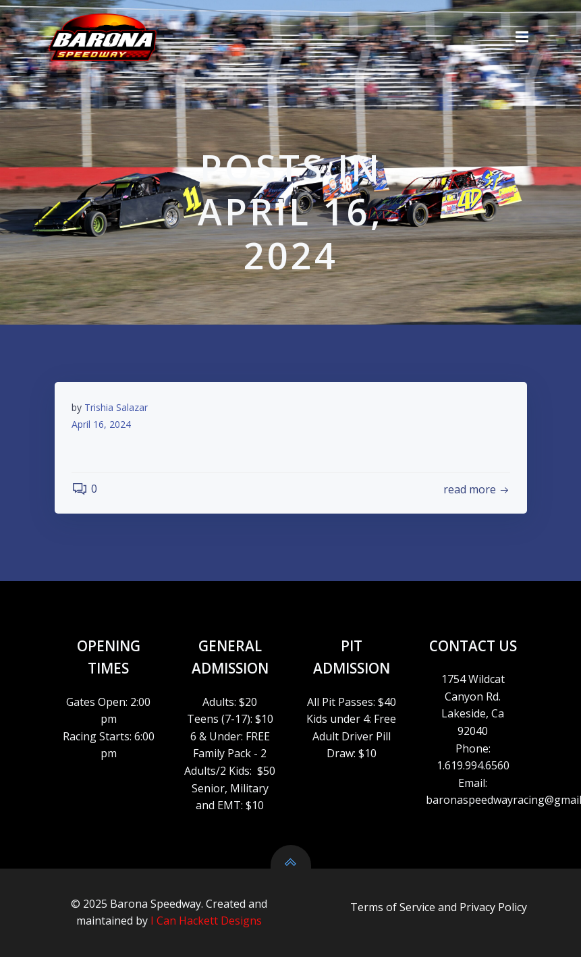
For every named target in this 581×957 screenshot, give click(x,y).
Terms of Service (392, 907)
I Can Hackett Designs (206, 920)
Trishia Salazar (116, 407)
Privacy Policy (493, 907)
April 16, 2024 (101, 424)
